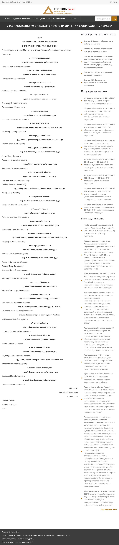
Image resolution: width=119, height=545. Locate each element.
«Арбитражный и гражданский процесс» (53, 535)
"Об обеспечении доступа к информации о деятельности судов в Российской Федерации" (99, 130)
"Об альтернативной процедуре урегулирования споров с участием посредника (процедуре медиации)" (99, 194)
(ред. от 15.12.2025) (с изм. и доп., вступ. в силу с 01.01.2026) (100, 230)
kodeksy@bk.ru (28, 539)
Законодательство (41, 18)
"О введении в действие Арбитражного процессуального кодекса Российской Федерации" (99, 164)
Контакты (113, 2)
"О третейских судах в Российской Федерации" (99, 179)
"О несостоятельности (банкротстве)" (99, 101)
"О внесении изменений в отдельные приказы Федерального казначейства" (98, 378)
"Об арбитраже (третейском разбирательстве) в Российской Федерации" (99, 114)
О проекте (74, 18)
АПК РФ (6, 18)
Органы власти (59, 18)
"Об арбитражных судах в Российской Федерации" (99, 208)
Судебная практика (21, 18)
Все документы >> (109, 509)
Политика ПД (26, 542)
